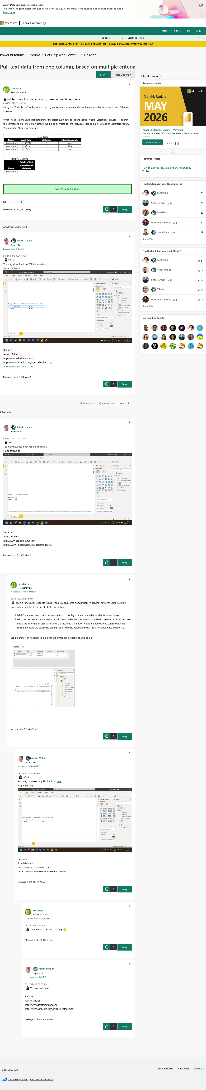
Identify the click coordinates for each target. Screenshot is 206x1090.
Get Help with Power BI (62, 54)
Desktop (90, 54)
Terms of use (183, 1068)
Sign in (177, 30)
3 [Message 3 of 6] (20, 729)
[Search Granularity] (111, 38)
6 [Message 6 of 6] (34, 1019)
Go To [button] (198, 30)
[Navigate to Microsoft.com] (8, 23)
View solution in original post (18, 366)
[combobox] (164, 38)
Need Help (18, 202)
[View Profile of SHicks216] (16, 88)
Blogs (109, 22)
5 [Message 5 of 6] (34, 939)
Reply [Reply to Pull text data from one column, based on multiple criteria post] (124, 209)
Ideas (80, 22)
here (44, 264)
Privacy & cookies (165, 1068)
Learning (122, 22)
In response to (13, 249)
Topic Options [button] (121, 74)
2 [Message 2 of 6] (13, 555)
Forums (53, 22)
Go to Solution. (72, 188)
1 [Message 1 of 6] (13, 209)
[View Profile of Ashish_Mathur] (24, 240)
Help (188, 30)
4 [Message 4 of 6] (13, 376)
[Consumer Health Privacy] (41, 1079)
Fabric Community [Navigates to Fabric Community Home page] (34, 23)
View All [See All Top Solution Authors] (147, 239)
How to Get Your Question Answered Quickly (166, 167)
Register (165, 30)
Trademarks (198, 1068)
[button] (103, 74)
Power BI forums (12, 54)
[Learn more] (152, 142)
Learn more (9, 12)
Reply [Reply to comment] (124, 384)
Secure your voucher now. (138, 43)
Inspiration (67, 22)
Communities (95, 22)
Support (135, 22)
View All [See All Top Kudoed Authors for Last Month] (147, 306)
